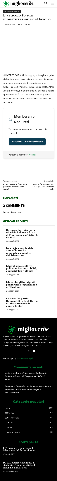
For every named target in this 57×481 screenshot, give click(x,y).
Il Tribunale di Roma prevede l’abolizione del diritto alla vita (19, 449)
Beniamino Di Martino (15, 386)
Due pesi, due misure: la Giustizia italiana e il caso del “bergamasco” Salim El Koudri (22, 234)
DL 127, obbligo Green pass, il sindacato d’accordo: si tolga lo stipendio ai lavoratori (19, 465)
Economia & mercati (12, 11)
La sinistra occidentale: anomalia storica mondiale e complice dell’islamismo (20, 252)
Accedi (32, 154)
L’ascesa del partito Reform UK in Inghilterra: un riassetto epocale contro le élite (22, 302)
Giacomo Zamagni (25, 358)
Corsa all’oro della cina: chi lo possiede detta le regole (43, 187)
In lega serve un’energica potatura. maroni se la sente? (15, 187)
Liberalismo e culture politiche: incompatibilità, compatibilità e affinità (21, 269)
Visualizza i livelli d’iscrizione (27, 141)
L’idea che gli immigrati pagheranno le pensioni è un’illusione (21, 285)
